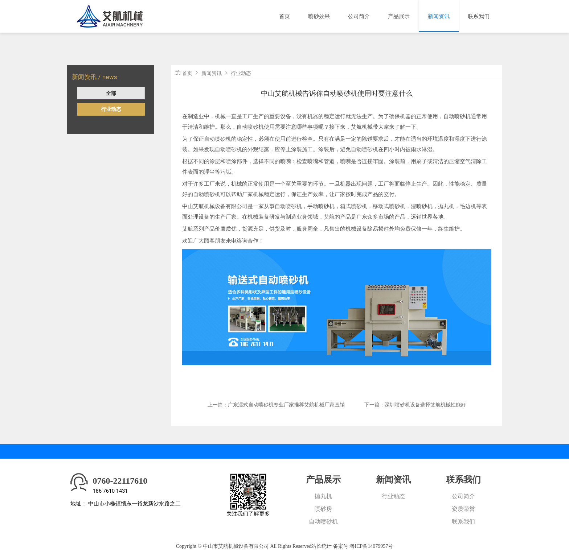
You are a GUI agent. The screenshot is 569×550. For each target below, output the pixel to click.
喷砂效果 (319, 16)
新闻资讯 (439, 16)
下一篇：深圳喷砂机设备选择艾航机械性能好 (415, 405)
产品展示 (399, 16)
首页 (284, 16)
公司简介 (359, 16)
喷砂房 (323, 509)
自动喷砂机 (323, 521)
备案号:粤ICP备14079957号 (363, 546)
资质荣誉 (463, 509)
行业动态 (111, 109)
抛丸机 (323, 496)
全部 (111, 93)
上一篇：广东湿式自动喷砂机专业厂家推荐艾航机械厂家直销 (276, 405)
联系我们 (479, 16)
